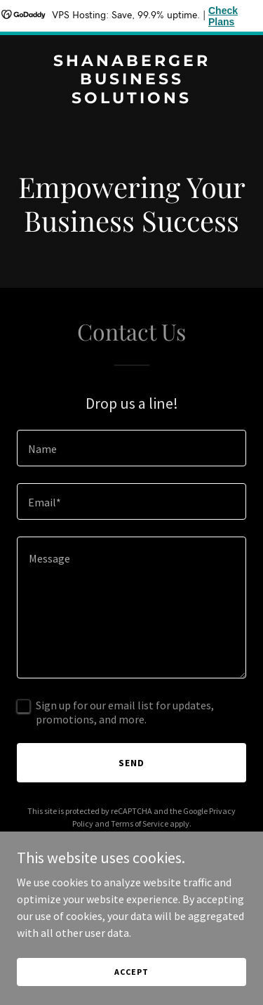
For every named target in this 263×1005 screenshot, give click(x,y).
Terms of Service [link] (139, 823)
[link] (131, 99)
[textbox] (131, 448)
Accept (131, 971)
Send (131, 762)
